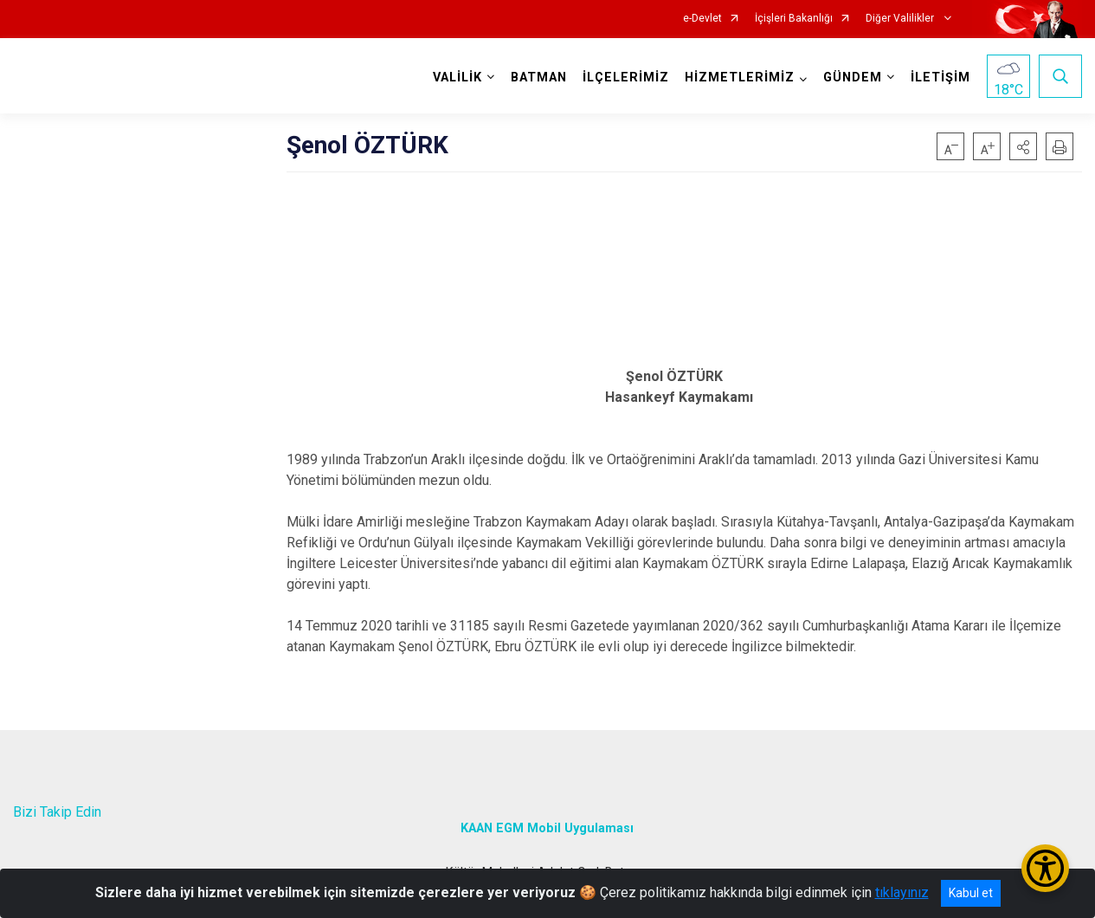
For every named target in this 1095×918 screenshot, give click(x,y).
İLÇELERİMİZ (626, 77)
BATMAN (539, 77)
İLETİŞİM (940, 77)
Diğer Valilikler (901, 18)
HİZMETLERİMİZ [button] (740, 77)
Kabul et (971, 893)
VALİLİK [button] (457, 77)
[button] (1023, 146)
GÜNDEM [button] (852, 77)
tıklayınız (902, 892)
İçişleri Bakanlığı (794, 18)
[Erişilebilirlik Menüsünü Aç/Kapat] (1045, 868)
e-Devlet (702, 18)
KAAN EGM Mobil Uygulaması (547, 827)
